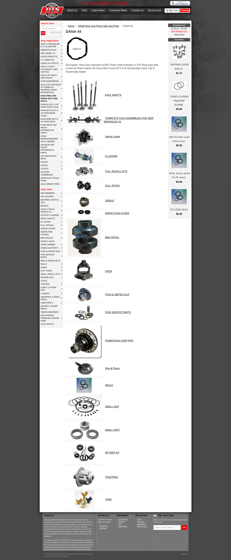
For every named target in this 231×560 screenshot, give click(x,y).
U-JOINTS (45, 293)
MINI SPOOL (112, 237)
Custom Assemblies (47, 173)
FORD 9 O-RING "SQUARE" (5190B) (179, 100)
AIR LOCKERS (47, 196)
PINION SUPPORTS (50, 248)
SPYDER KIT (112, 452)
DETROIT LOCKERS (50, 215)
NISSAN (44, 162)
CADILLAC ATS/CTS (50, 63)
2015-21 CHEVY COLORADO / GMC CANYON (49, 69)
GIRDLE (109, 200)
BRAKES (44, 206)
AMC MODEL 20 (48, 53)
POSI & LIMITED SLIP (50, 251)
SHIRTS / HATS (47, 241)
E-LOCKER (45, 222)
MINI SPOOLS (47, 238)
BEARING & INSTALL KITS (50, 201)
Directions (103, 528)
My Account (154, 10)
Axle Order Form (50, 184)
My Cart (179, 10)
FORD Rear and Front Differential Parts (49, 129)
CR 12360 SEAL (179, 209)
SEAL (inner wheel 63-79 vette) (179, 175)
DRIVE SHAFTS (48, 218)
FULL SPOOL (112, 185)
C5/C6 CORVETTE (49, 56)
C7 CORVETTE (47, 60)
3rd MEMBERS (48, 193)
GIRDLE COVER (48, 228)
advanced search (56, 32)
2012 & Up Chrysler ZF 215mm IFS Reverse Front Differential (51, 89)
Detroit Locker (112, 136)
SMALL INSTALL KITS (50, 274)
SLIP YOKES (46, 271)
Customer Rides (118, 10)
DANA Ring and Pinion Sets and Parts (49, 98)
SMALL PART (112, 430)
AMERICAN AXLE (48, 50)
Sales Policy (141, 524)
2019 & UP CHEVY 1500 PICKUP (49, 76)
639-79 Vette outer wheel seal (179, 139)
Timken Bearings (50, 312)
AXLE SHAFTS (47, 324)
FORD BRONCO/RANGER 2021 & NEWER (49, 139)
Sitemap (184, 554)
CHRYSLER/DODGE (50, 81)
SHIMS (44, 267)
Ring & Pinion (112, 368)
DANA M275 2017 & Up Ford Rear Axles (49, 113)
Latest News (98, 10)
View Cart (140, 521)
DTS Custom (123, 519)
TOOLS (44, 281)
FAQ (84, 10)
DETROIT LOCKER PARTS (49, 307)
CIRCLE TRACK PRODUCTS (48, 210)
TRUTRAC (45, 284)
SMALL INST (112, 406)
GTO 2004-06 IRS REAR (48, 157)
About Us (72, 10)
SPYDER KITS (47, 277)
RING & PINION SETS (50, 261)
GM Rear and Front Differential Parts (47, 149)
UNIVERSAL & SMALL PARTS (50, 298)
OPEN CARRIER (48, 244)
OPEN (108, 271)
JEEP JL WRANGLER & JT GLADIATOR (50, 45)
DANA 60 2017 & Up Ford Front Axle (50, 105)
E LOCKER (111, 156)
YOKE (108, 499)
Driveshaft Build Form (50, 179)
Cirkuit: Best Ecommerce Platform (56, 556)
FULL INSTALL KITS (116, 171)
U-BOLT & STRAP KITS (48, 288)
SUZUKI (44, 165)
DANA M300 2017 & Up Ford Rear (49, 120)
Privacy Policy (142, 526)
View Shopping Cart (179, 31)
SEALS (44, 264)
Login (139, 519)
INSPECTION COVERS (46, 233)
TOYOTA (44, 169)
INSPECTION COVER (117, 213)
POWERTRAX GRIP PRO (119, 340)
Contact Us (138, 10)
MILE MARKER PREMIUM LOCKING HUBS (50, 318)
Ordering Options (179, 34)
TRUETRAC (111, 477)
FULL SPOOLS (47, 225)
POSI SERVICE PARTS (47, 255)
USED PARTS (47, 303)
